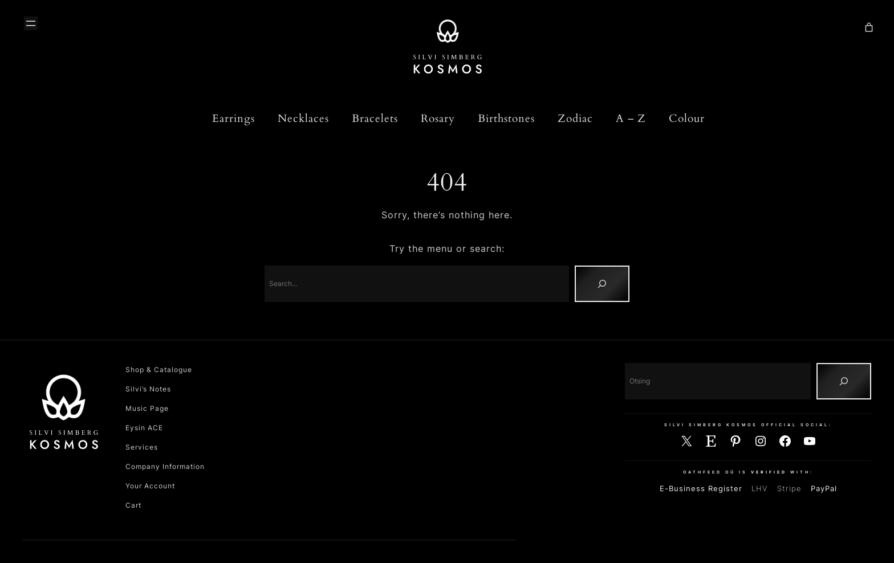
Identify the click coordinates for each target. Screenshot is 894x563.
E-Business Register (701, 488)
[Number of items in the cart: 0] (869, 27)
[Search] (602, 284)
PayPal (824, 488)
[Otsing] (843, 381)
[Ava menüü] (31, 23)
